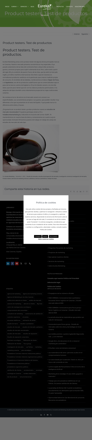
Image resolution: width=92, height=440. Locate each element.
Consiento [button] (38, 236)
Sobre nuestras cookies (46, 239)
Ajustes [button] (45, 236)
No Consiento (53, 236)
